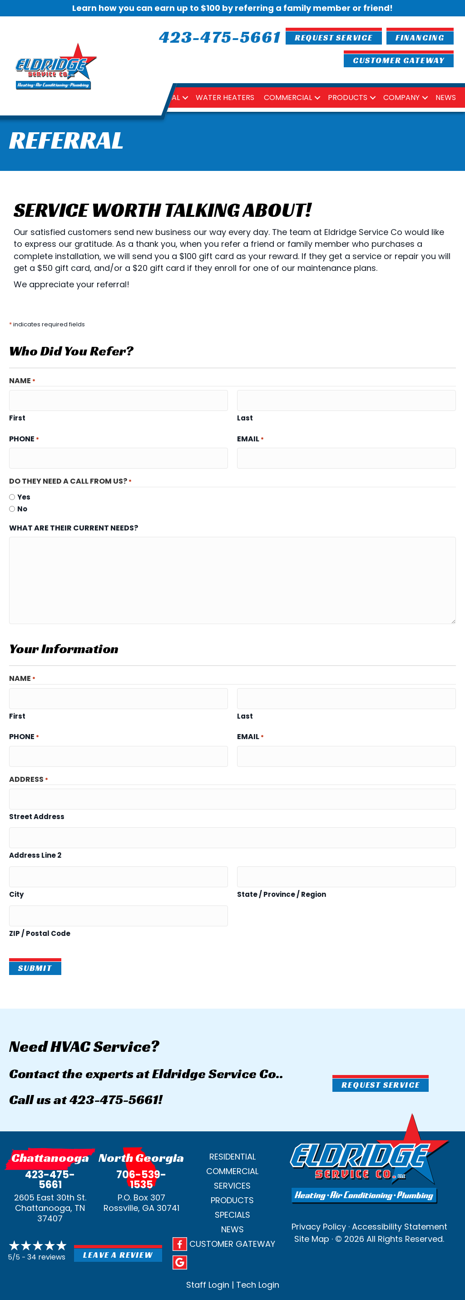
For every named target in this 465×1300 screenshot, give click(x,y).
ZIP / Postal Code (39, 909)
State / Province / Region (281, 873)
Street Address (36, 801)
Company (401, 97)
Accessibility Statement (399, 1203)
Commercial (288, 97)
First (17, 415)
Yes (23, 491)
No (22, 503)
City (16, 873)
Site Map (311, 1215)
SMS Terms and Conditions (154, 1289)
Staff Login (207, 1260)
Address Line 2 (35, 837)
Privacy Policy (319, 1203)
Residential (232, 1132)
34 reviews (46, 1233)
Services (232, 1161)
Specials (232, 1190)
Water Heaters (225, 97)
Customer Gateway (232, 1219)
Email (250, 436)
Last (245, 415)
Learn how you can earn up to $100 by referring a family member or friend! (232, 8)
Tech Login (257, 1260)
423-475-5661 (113, 1076)
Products (347, 97)
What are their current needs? (73, 522)
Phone (24, 436)
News (445, 97)
